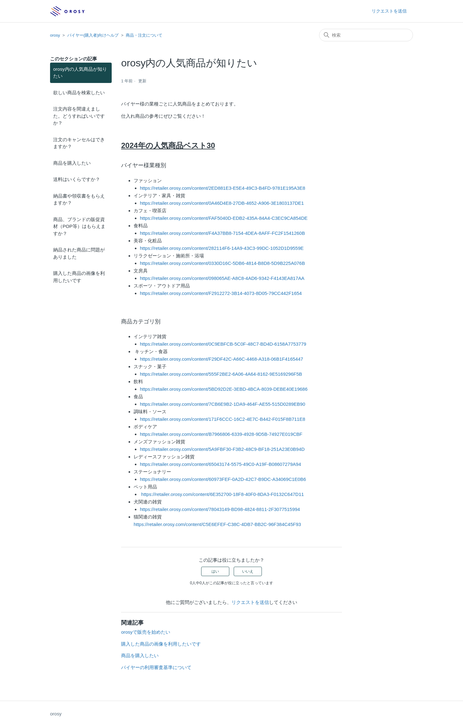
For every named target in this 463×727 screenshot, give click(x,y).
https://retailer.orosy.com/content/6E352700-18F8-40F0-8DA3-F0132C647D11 (222, 494)
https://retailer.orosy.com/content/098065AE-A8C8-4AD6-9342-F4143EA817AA (222, 278)
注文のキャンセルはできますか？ (79, 143)
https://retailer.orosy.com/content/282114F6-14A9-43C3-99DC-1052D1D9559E (221, 248)
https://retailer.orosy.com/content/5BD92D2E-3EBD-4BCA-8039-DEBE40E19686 (224, 389)
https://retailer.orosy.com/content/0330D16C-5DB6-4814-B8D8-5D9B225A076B (222, 263)
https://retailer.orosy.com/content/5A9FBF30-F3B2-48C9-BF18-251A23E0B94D (222, 449)
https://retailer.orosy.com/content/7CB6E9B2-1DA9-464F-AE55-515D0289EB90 (222, 404)
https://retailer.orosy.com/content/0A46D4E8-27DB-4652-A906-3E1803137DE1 (222, 203)
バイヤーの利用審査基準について (156, 667)
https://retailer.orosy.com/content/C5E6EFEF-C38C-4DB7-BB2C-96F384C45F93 (217, 524)
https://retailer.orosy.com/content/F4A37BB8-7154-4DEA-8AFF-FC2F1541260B (222, 233)
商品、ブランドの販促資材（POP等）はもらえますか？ (79, 226)
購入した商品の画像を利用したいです (79, 277)
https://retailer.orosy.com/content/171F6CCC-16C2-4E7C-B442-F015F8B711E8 (222, 419)
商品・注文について (144, 35)
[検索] (366, 35)
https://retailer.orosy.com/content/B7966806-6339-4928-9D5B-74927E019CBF (221, 434)
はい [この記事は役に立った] (215, 571)
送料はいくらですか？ (76, 179)
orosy (55, 35)
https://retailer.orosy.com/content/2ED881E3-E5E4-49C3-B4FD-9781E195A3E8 (222, 188)
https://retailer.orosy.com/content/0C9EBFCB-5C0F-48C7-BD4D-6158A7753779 (223, 344)
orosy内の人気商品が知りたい (80, 72)
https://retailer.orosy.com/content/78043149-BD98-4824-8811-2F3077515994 (220, 509)
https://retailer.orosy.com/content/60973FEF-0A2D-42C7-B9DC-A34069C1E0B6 (223, 479)
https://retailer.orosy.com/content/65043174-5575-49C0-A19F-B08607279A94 (220, 464)
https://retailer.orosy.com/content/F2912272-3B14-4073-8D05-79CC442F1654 (221, 293)
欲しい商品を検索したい (79, 92)
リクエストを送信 (389, 10)
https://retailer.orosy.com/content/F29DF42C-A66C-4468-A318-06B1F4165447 (221, 359)
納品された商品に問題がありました (79, 253)
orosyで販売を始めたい (145, 632)
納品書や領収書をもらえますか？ (79, 199)
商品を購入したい (72, 163)
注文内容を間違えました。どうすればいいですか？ (79, 116)
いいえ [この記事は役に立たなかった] (247, 571)
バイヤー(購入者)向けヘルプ (93, 35)
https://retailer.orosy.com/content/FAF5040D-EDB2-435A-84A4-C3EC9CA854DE (224, 218)
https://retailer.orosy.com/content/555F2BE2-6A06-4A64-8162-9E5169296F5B (221, 374)
